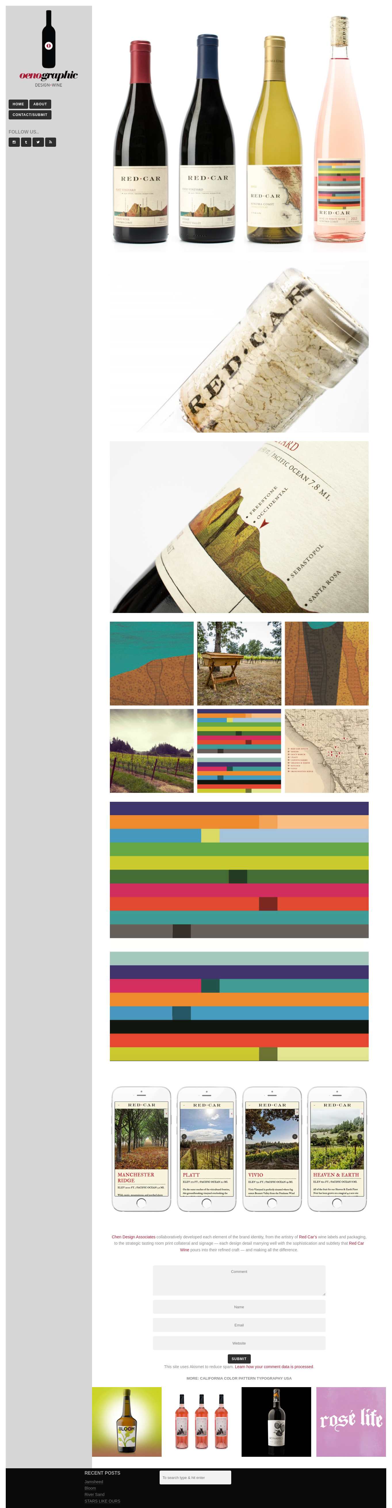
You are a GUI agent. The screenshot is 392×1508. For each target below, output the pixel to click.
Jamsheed (94, 1482)
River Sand (94, 1494)
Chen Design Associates (134, 1237)
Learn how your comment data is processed (274, 1366)
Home (18, 104)
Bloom (90, 1488)
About (40, 104)
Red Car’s (308, 1237)
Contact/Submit (30, 115)
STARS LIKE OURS (102, 1501)
